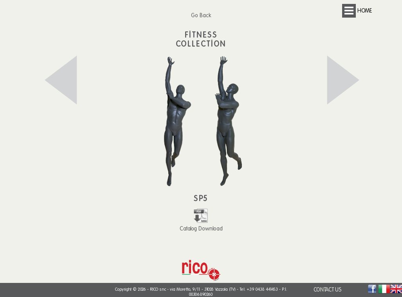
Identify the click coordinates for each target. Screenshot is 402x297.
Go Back (201, 15)
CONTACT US (328, 290)
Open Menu (349, 11)
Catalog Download (201, 225)
